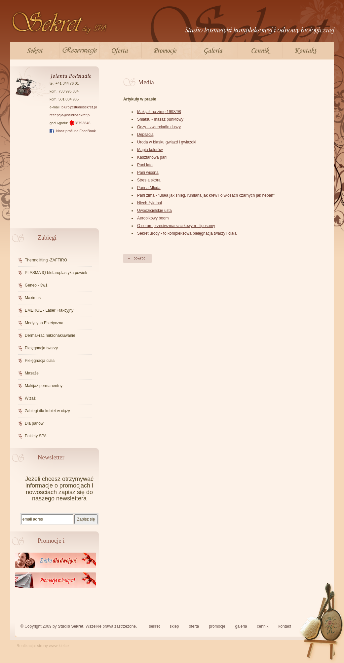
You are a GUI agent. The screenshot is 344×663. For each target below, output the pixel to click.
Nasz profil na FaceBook (76, 131)
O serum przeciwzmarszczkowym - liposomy (176, 225)
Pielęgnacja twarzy (41, 348)
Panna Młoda (149, 187)
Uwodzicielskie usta (154, 210)
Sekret (34, 50)
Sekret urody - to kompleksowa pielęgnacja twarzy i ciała (187, 233)
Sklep (174, 626)
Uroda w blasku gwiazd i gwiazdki (166, 142)
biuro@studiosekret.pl (79, 107)
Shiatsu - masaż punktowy (160, 119)
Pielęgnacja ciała (40, 360)
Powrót (137, 258)
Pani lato (145, 165)
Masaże (32, 373)
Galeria (214, 50)
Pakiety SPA (36, 436)
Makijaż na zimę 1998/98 (159, 111)
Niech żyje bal (149, 203)
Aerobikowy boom (153, 218)
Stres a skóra (149, 180)
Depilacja (145, 134)
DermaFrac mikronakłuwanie (50, 335)
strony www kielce (53, 646)
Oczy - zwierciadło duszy (159, 127)
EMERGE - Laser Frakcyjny (49, 310)
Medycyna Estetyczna (44, 323)
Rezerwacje (79, 50)
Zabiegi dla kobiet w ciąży (47, 411)
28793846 (80, 123)
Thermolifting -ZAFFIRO (46, 260)
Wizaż (30, 398)
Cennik (260, 50)
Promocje (166, 50)
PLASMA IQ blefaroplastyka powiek (56, 272)
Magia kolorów (150, 149)
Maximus (33, 297)
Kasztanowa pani (152, 157)
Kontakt (304, 50)
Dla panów (34, 423)
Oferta (120, 50)
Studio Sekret (70, 626)
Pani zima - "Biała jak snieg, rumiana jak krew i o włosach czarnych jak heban (205, 195)
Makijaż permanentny (43, 385)
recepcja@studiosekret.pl (70, 115)
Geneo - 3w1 (36, 285)
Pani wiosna (148, 172)
